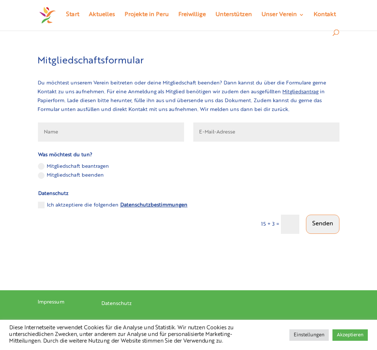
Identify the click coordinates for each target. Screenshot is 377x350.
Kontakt (325, 15)
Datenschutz (116, 303)
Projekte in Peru (146, 15)
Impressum (51, 302)
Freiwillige (192, 15)
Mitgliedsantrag (300, 91)
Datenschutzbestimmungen (153, 205)
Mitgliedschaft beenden (71, 175)
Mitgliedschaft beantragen (73, 166)
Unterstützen (233, 15)
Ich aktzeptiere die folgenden (112, 205)
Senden (322, 224)
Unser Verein (279, 15)
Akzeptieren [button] (350, 335)
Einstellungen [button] (309, 335)
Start (72, 15)
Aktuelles (102, 15)
